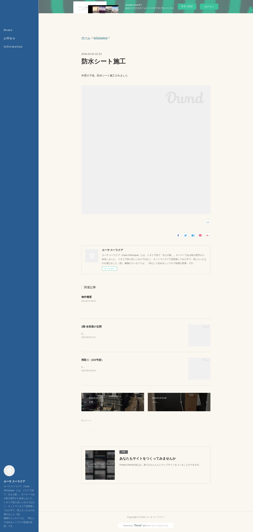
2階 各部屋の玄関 (91, 326)
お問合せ (9, 38)
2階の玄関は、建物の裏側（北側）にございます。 (106, 333)
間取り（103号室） (92, 359)
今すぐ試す (187, 6)
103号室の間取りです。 (93, 367)
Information (13, 46)
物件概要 (86, 296)
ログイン (209, 6)
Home (8, 30)
